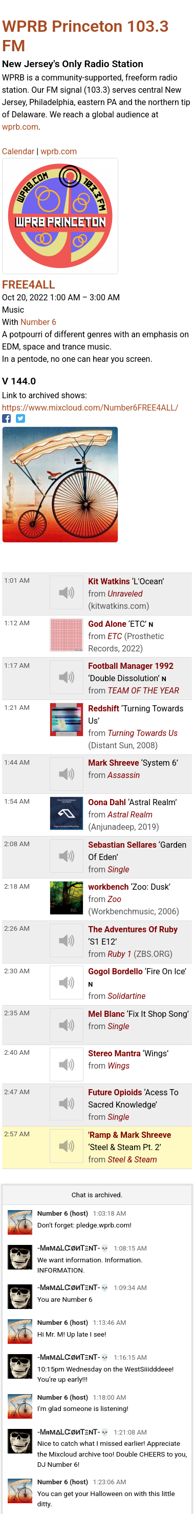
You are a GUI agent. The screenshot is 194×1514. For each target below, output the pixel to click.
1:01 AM (17, 580)
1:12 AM (17, 623)
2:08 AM (17, 844)
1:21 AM (17, 707)
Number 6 (38, 322)
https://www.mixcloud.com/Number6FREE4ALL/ (90, 408)
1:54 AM (17, 801)
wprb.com (20, 127)
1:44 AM (17, 762)
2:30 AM (17, 971)
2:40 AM (17, 1052)
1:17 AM (17, 665)
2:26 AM (17, 928)
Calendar (18, 151)
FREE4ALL (28, 284)
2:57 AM (17, 1134)
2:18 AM (17, 886)
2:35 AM (17, 1013)
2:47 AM (17, 1092)
